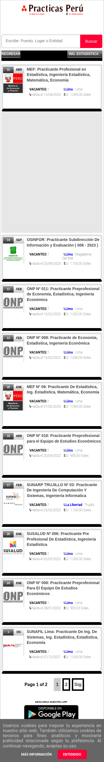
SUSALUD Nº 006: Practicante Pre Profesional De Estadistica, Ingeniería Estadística (61, 539)
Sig (78, 684)
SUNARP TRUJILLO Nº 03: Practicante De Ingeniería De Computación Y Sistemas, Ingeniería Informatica (62, 490)
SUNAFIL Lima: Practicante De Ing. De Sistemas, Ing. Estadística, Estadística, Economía (62, 637)
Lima (69, 89)
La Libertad (73, 505)
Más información (36, 754)
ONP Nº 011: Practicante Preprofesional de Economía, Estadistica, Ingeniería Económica (63, 294)
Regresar (10, 54)
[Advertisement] (52, 172)
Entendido (72, 754)
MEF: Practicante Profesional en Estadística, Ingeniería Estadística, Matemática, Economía (58, 74)
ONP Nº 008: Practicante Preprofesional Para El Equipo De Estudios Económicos (63, 588)
